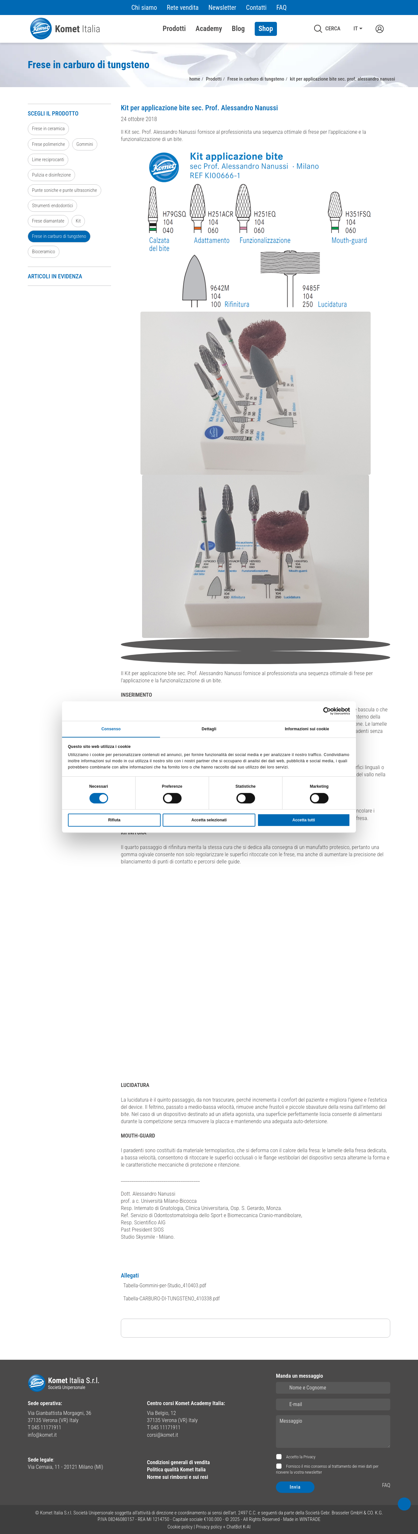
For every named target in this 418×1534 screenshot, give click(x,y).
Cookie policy (180, 1525)
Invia (295, 1485)
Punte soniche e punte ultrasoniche (66, 191)
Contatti (256, 7)
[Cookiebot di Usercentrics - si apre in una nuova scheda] (321, 711)
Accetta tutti (303, 820)
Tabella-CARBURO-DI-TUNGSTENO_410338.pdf (173, 1297)
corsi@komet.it (163, 1433)
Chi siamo (144, 7)
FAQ (281, 7)
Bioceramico (44, 254)
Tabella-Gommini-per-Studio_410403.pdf (166, 1284)
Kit (79, 222)
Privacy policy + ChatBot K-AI (223, 1525)
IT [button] (355, 28)
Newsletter (222, 7)
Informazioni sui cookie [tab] (307, 728)
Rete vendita (183, 7)
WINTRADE (310, 1518)
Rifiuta (114, 820)
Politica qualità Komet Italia (177, 1468)
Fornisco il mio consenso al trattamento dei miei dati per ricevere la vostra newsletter (327, 1468)
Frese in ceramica (49, 129)
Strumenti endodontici (53, 207)
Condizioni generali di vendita (180, 1461)
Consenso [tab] (111, 728)
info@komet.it (43, 1433)
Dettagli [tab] (209, 728)
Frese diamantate (49, 222)
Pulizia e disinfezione (52, 176)
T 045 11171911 (45, 1426)
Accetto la (300, 1455)
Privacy (309, 1455)
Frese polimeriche (49, 144)
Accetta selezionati (209, 820)
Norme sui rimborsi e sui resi (179, 1475)
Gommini (86, 144)
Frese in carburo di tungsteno (60, 238)
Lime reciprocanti (49, 160)
